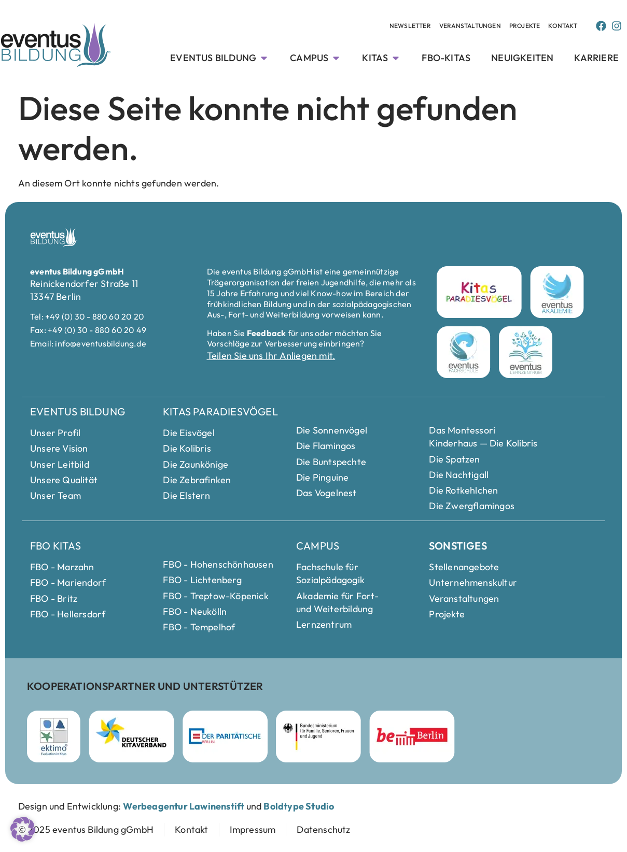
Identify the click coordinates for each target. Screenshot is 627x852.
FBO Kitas (55, 545)
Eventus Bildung (77, 411)
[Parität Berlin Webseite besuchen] (225, 736)
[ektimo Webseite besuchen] (53, 736)
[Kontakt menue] (562, 26)
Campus (317, 545)
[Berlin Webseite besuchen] (412, 736)
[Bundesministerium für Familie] (318, 736)
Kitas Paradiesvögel (220, 411)
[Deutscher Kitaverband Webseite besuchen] (131, 736)
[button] (23, 829)
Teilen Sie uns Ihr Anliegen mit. (271, 356)
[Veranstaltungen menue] (410, 26)
